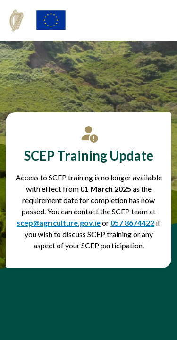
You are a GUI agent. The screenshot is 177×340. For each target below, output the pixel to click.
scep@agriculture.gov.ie (59, 222)
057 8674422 (132, 222)
